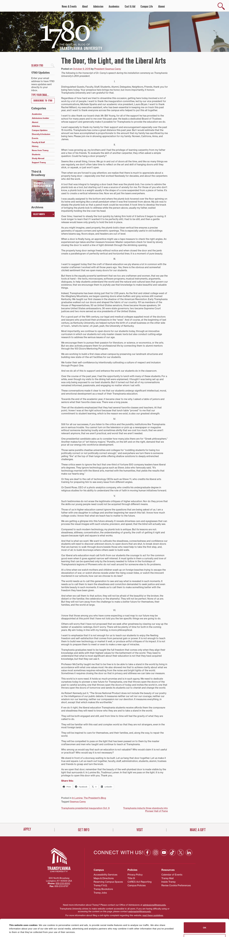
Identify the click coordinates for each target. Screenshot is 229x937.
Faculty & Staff (38, 142)
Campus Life (146, 6)
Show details (14, 931)
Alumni (161, 6)
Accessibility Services (105, 874)
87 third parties (32, 924)
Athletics (36, 126)
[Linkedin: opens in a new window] (189, 852)
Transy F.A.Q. (100, 885)
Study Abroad (38, 158)
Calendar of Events (171, 874)
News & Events (69, 6)
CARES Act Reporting (139, 881)
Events (35, 138)
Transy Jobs (100, 892)
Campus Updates (39, 130)
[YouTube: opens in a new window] (164, 852)
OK (204, 912)
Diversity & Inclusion (41, 134)
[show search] (221, 6)
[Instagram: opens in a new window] (155, 852)
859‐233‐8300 (63, 883)
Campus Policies (136, 885)
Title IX (131, 878)
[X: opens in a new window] (180, 852)
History (35, 146)
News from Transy (40, 150)
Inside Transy (168, 881)
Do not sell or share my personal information (205, 924)
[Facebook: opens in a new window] (147, 852)
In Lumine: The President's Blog (89, 797)
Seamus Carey (78, 801)
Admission (98, 6)
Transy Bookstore (103, 889)
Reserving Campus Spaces (108, 881)
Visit (140, 829)
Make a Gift (198, 829)
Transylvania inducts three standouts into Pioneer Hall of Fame (145, 810)
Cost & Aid (130, 6)
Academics (114, 6)
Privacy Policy (135, 874)
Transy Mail (167, 878)
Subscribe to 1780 (42, 100)
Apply (27, 829)
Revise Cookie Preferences (176, 885)
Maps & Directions (104, 878)
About (85, 6)
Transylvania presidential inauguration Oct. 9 (85, 808)
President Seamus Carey (107, 68)
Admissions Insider (40, 118)
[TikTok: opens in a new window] (172, 852)
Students (36, 154)
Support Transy (39, 162)
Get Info (83, 829)
